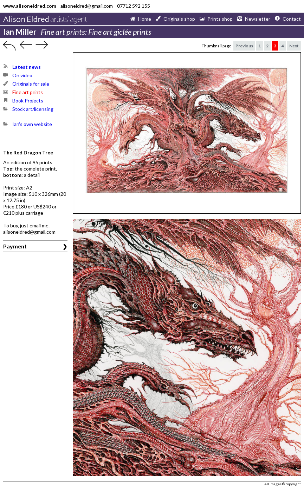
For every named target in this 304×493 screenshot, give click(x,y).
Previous (244, 45)
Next (294, 45)
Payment (15, 246)
